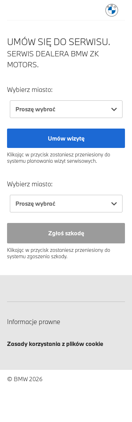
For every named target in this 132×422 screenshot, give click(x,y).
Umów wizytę (66, 138)
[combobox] (66, 109)
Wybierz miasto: (30, 90)
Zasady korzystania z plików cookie (55, 343)
